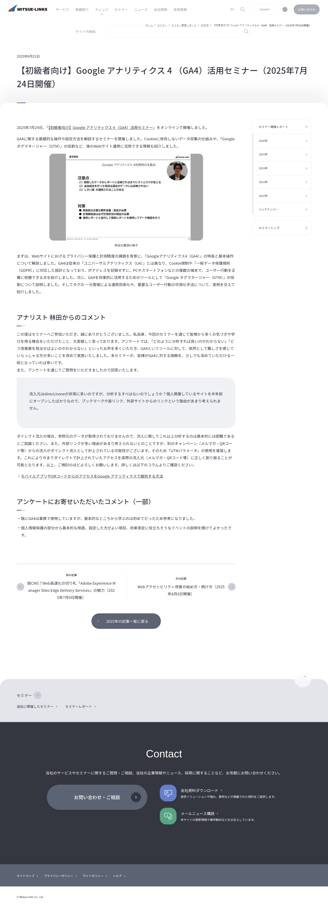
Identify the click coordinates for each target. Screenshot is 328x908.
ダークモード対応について (284, 9)
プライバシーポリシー (58, 876)
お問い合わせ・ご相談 (97, 797)
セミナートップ (269, 228)
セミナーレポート (78, 706)
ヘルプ (117, 876)
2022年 (263, 196)
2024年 (263, 168)
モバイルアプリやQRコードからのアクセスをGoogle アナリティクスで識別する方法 (92, 476)
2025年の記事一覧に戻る (127, 621)
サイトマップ (25, 876)
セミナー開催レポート (273, 127)
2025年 (263, 154)
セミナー (24, 695)
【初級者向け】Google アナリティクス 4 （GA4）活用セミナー (100, 127)
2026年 (263, 141)
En (232, 9)
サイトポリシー (93, 876)
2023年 (263, 182)
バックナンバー (268, 209)
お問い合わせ (306, 9)
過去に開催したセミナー (35, 706)
